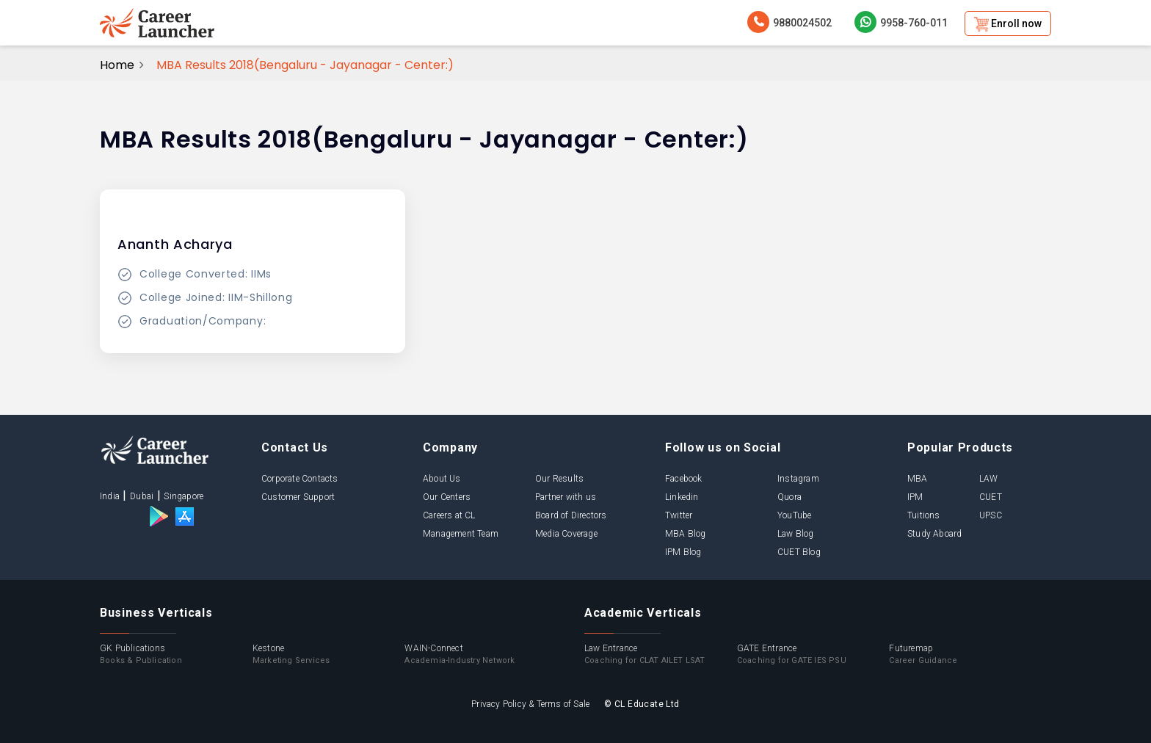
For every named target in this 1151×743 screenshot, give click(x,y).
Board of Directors (571, 515)
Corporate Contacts (299, 479)
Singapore (183, 496)
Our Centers (447, 497)
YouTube (794, 515)
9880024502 (789, 22)
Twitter (678, 515)
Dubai (141, 496)
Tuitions (923, 515)
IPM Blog (683, 552)
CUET (990, 497)
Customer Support (298, 497)
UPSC (990, 515)
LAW (988, 479)
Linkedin (682, 497)
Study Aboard (934, 534)
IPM (915, 497)
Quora (789, 497)
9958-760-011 (901, 22)
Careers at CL (449, 515)
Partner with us (565, 497)
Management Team (460, 534)
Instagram (798, 479)
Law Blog (795, 534)
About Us (442, 479)
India (110, 496)
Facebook (683, 479)
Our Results (559, 479)
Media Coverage (566, 534)
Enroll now (1008, 24)
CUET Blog (799, 552)
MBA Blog (685, 534)
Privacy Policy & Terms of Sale (530, 704)
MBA (917, 479)
